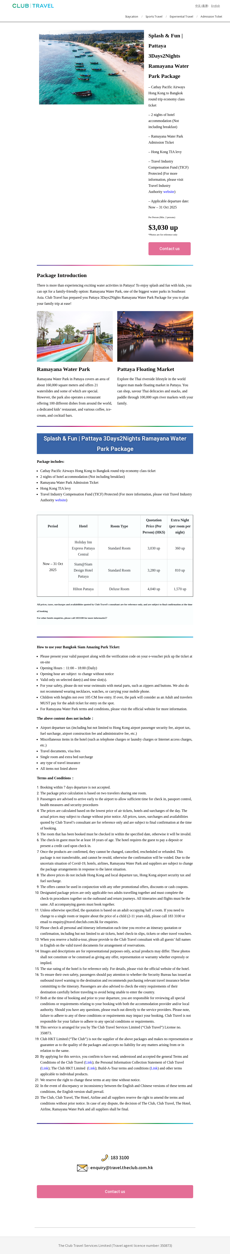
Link (88, 1062)
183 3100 (120, 1157)
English (215, 6)
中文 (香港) (201, 6)
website (168, 192)
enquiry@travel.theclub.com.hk (121, 1167)
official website (144, 709)
